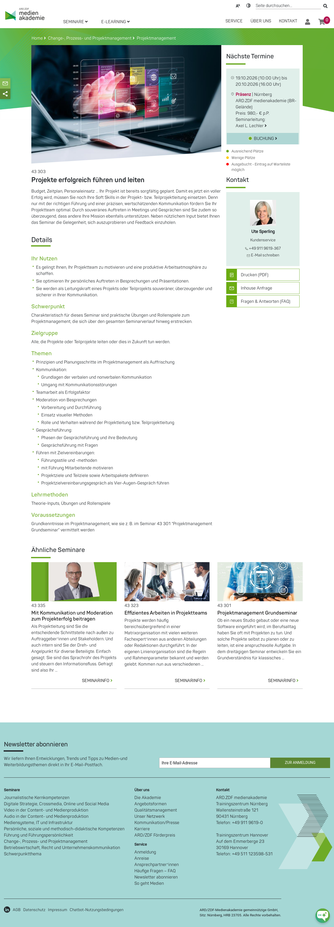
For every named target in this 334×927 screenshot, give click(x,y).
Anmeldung (145, 852)
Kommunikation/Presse (156, 822)
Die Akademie (147, 797)
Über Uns (260, 21)
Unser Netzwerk (149, 816)
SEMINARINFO (99, 680)
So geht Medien (149, 883)
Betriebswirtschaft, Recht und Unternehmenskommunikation (62, 847)
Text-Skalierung (238, 5)
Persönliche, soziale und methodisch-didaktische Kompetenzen (64, 829)
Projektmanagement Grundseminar (257, 613)
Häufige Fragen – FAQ (155, 871)
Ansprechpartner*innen (156, 864)
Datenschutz (34, 910)
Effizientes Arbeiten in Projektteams (165, 613)
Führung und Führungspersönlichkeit (38, 835)
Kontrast (248, 5)
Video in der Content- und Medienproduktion (46, 810)
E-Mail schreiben (263, 255)
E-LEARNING (115, 21)
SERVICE (234, 21)
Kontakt (288, 21)
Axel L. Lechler (251, 125)
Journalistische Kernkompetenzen (36, 797)
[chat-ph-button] (322, 915)
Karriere (142, 829)
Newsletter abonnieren (156, 877)
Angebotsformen (150, 804)
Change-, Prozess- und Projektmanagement (45, 841)
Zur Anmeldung (300, 762)
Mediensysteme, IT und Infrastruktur (38, 822)
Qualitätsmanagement (155, 810)
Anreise (141, 858)
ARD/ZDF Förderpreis (154, 835)
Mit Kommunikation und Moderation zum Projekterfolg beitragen (72, 616)
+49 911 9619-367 (263, 248)
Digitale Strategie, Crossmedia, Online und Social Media (56, 804)
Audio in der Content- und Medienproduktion (46, 816)
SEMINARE (75, 21)
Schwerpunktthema (22, 854)
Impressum (57, 910)
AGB (17, 910)
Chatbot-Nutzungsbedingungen (96, 910)
